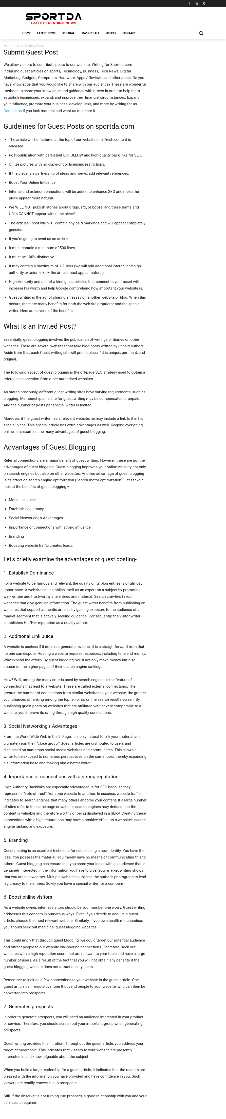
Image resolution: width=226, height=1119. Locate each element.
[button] (201, 33)
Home (8, 45)
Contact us (13, 111)
